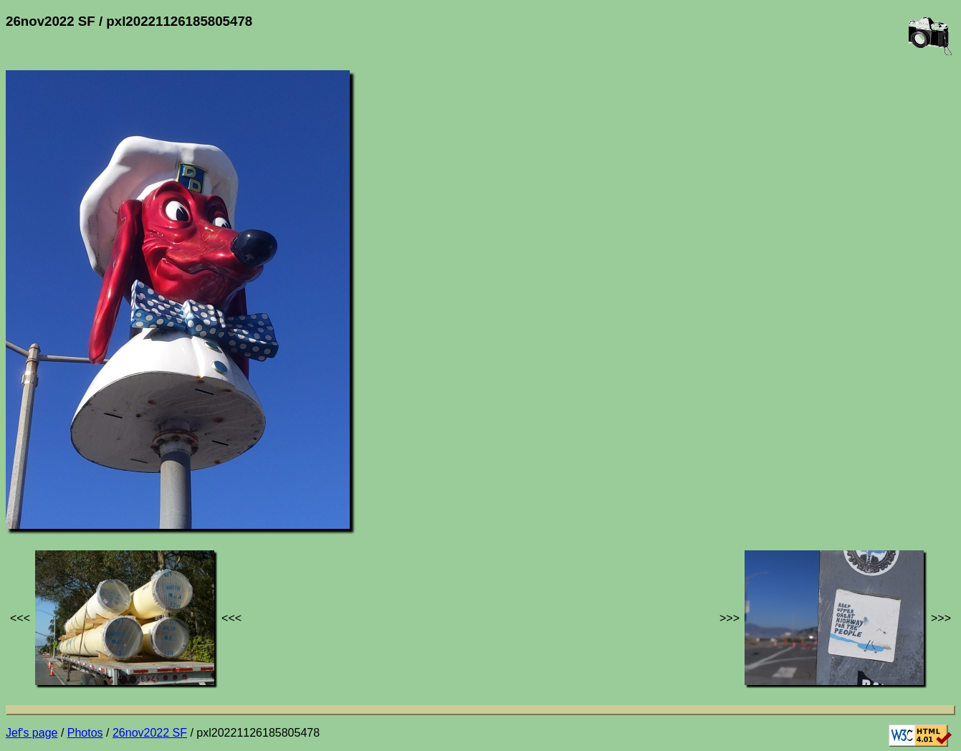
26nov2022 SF (150, 733)
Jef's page (31, 733)
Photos (85, 733)
